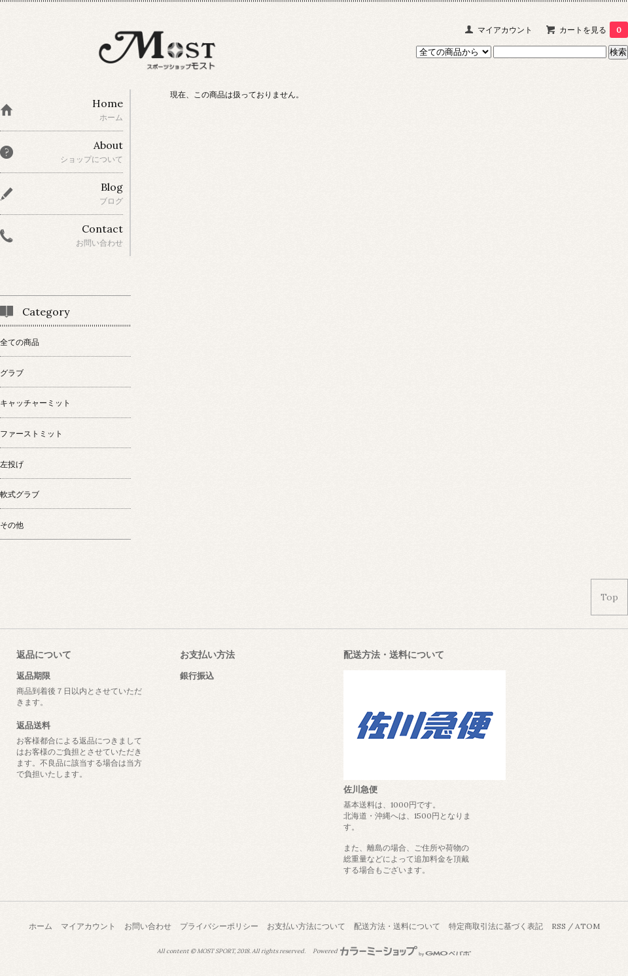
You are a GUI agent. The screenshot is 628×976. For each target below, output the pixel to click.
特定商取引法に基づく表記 (496, 926)
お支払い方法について (306, 926)
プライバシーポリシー (219, 926)
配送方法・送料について (397, 926)
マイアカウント (505, 30)
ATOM (587, 926)
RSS (558, 926)
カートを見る (593, 30)
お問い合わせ (147, 926)
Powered (392, 951)
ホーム (40, 926)
